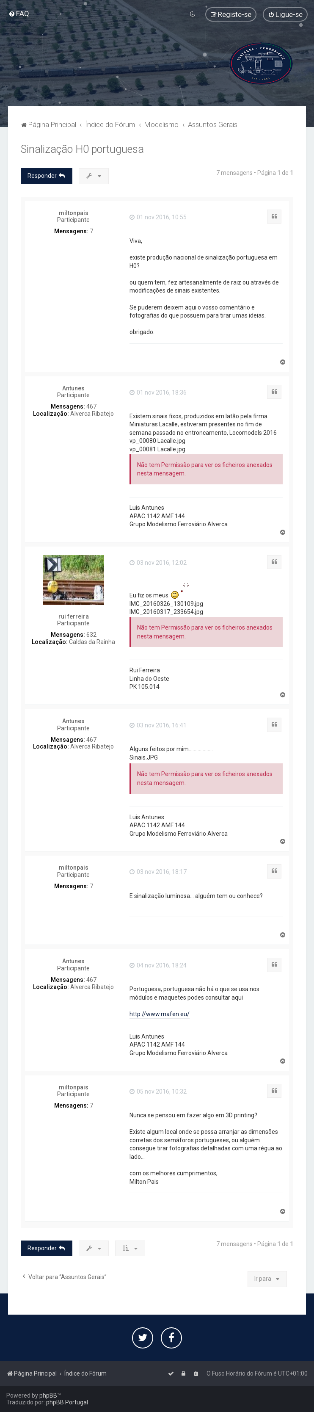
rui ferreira (73, 616)
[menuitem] (18, 13)
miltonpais (73, 213)
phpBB (48, 1395)
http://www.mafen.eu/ (159, 1014)
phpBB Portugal (67, 1402)
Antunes (73, 388)
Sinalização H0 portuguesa (82, 149)
